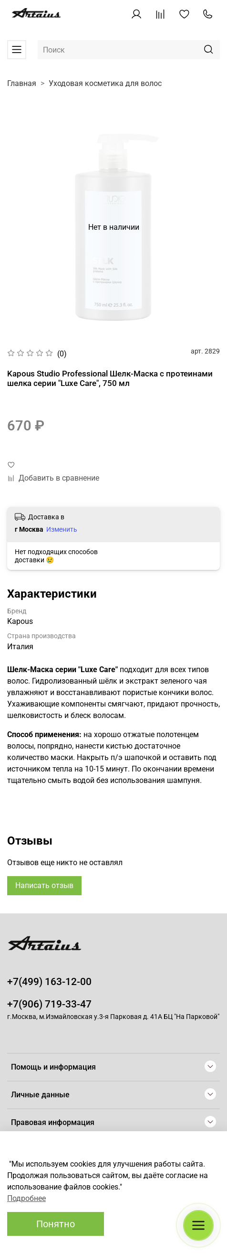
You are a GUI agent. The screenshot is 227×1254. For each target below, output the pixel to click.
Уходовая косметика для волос (105, 83)
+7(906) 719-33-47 (49, 1004)
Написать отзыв (44, 885)
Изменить (61, 529)
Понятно (55, 1224)
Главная (21, 83)
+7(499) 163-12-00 (49, 981)
